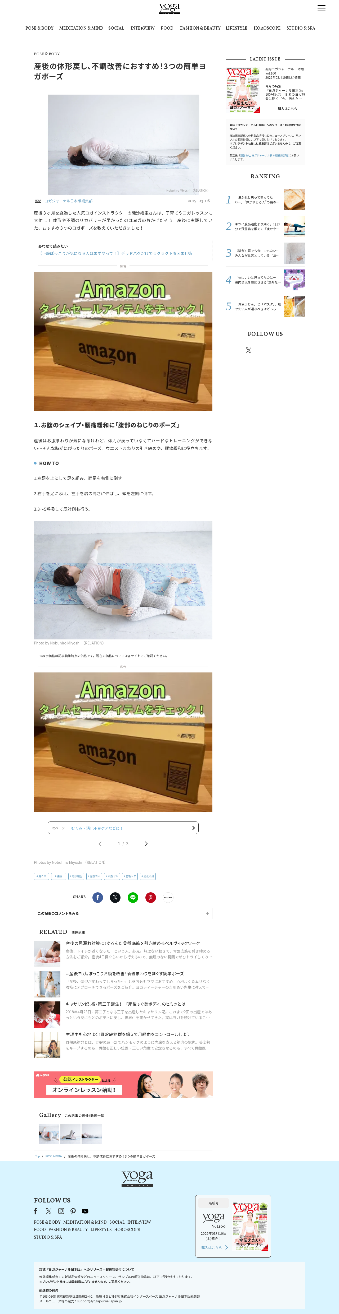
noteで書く (168, 901)
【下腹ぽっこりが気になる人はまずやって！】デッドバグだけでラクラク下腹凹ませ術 (110, 253)
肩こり (42, 880)
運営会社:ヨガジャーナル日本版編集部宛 (264, 155)
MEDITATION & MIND (81, 28)
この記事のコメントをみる (58, 917)
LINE (133, 901)
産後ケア (131, 880)
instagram (264, 350)
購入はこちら (287, 108)
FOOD (167, 28)
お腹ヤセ (113, 880)
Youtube (295, 350)
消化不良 (149, 880)
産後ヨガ (95, 880)
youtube (153, 1191)
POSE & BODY (39, 28)
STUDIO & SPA (301, 28)
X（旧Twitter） (117, 1191)
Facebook (97, 901)
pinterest (280, 350)
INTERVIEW (143, 28)
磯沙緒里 (77, 880)
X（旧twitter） (115, 901)
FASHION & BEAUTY (200, 28)
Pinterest (150, 901)
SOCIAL (116, 28)
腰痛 (59, 880)
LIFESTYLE (236, 28)
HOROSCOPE (267, 28)
